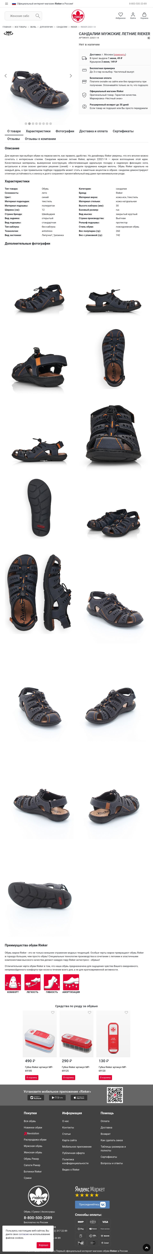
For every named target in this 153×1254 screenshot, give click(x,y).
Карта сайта (69, 1140)
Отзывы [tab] (13, 139)
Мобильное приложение (77, 1146)
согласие (24, 1234)
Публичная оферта (73, 1152)
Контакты (68, 1127)
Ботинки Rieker (33, 1171)
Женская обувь (33, 1152)
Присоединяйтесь (92, 1204)
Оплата (105, 1121)
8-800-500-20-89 (138, 3)
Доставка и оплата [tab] (93, 131)
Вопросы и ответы (112, 1163)
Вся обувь (30, 1121)
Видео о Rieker (71, 1169)
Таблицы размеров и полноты (113, 1148)
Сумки (28, 1177)
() (119, 54)
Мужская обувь (33, 1145)
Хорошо (43, 1245)
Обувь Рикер (31, 1158)
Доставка (106, 1127)
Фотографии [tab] (65, 131)
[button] (5, 75)
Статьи (66, 1133)
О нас (65, 1121)
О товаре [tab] (14, 131)
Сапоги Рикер (32, 1165)
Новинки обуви (33, 1127)
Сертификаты (109, 1156)
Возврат (106, 1133)
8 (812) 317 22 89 (57, 1230)
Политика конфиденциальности (75, 1161)
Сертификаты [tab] (123, 131)
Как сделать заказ (112, 1140)
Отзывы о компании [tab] (40, 139)
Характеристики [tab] (38, 131)
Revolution (31, 1133)
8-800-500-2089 (38, 1217)
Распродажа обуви (35, 1139)
